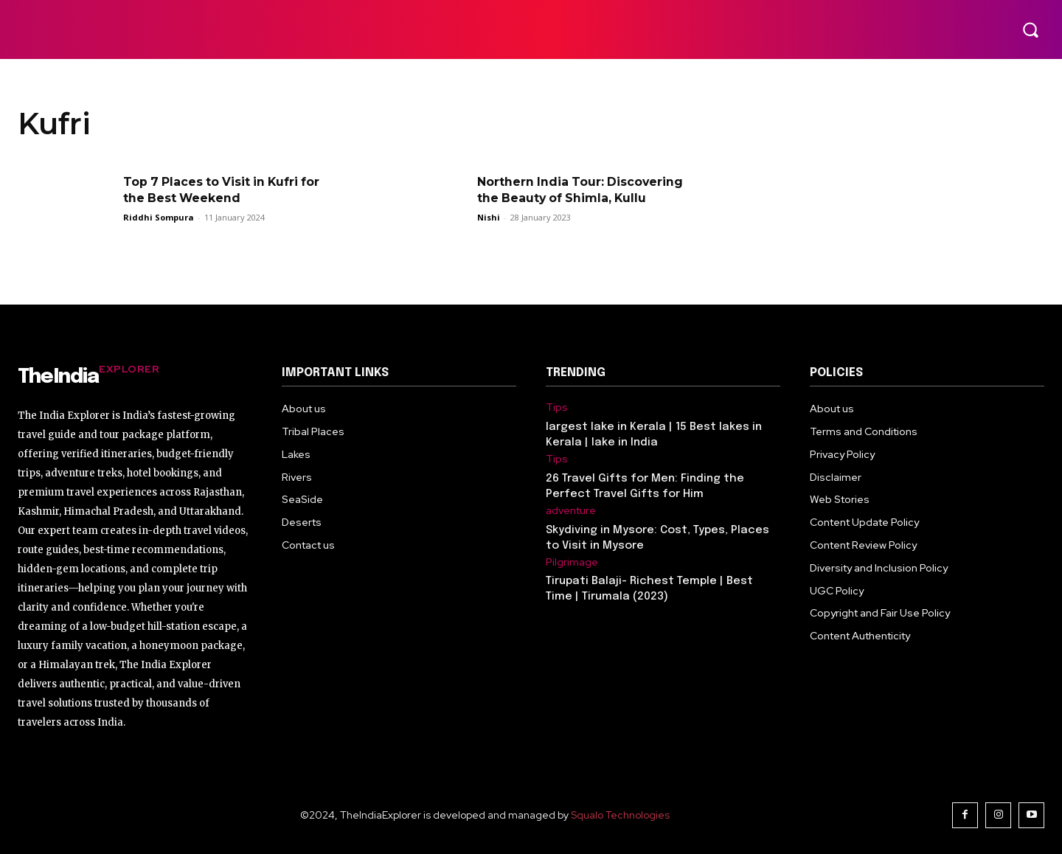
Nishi (488, 217)
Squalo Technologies (620, 815)
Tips (557, 407)
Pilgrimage (572, 562)
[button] (1030, 29)
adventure (571, 510)
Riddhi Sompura (158, 217)
